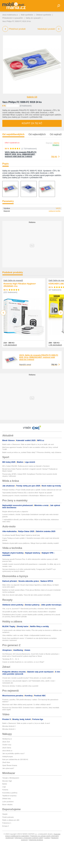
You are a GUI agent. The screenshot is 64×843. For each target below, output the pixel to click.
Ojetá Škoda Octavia (9, 765)
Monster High (7, 781)
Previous (3, 312)
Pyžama (5, 790)
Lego (4, 787)
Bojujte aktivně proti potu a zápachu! (15, 511)
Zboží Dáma (6, 748)
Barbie (4, 784)
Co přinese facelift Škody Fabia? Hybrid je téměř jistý (21, 535)
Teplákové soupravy (9, 795)
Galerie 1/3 (32, 97)
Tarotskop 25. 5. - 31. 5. (10, 659)
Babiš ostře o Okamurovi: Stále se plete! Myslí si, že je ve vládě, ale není (28, 444)
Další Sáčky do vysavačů (13, 280)
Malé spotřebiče (27, 15)
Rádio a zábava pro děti (10, 820)
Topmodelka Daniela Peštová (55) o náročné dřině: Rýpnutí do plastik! (27, 493)
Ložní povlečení (8, 801)
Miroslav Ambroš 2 (8, 726)
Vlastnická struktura (36, 840)
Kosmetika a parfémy (9, 793)
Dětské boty (6, 798)
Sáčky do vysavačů (33, 18)
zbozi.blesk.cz (7, 750)
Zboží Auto (6, 762)
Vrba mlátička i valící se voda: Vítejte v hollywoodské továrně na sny (26, 635)
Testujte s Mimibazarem (10, 778)
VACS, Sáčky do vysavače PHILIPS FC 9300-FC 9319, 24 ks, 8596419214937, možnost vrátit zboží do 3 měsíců (21, 154)
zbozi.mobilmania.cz (10, 15)
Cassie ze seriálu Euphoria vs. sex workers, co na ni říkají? (23, 662)
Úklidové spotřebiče (43, 15)
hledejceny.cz (7, 739)
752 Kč (54, 156)
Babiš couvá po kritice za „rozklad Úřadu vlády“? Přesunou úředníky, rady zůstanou (31, 452)
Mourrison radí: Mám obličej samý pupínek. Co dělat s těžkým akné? (26, 704)
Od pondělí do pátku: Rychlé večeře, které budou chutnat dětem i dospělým (29, 612)
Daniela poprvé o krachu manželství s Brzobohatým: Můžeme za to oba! (27, 495)
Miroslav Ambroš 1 (8, 729)
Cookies (47, 838)
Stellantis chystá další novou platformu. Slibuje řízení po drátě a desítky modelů (30, 543)
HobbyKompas (7, 756)
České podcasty (8, 817)
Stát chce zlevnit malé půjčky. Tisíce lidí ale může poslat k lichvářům (26, 595)
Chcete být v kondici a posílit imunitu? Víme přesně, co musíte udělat (26, 678)
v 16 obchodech (10, 345)
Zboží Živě (6, 742)
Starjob (4, 814)
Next (60, 313)
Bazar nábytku (7, 804)
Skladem (55, 145)
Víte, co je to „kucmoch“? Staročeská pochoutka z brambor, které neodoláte (29, 608)
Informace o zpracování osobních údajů (29, 838)
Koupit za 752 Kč (32, 123)
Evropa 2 (5, 826)
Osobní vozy (6, 744)
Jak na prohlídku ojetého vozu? (13, 753)
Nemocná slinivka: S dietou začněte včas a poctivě (20, 686)
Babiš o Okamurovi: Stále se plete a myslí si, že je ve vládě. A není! (26, 723)
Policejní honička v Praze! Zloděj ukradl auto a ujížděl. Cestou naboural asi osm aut (32, 490)
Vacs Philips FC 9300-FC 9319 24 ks (22, 102)
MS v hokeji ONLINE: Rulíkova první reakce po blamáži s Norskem (26, 466)
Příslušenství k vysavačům (12, 18)
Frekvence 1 (6, 823)
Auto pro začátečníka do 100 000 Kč (15, 759)
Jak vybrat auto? (8, 768)
